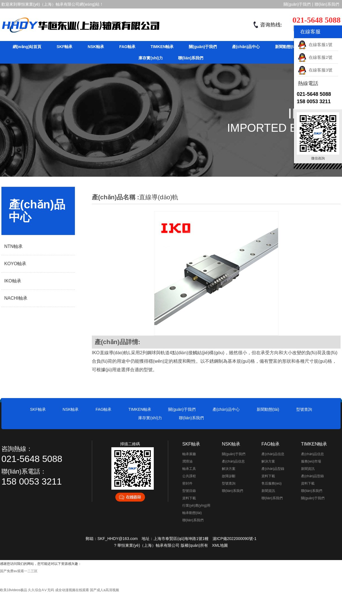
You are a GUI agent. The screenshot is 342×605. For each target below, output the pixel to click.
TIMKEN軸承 (162, 46)
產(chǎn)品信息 (233, 461)
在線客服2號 (315, 57)
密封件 (187, 483)
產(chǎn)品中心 (246, 46)
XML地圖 (220, 545)
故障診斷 (228, 476)
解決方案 (228, 469)
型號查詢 (304, 409)
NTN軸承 (13, 246)
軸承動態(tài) (192, 513)
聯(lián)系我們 (327, 4)
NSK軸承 (96, 46)
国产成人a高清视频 (104, 590)
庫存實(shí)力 (150, 58)
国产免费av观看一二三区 (19, 571)
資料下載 (189, 498)
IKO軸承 (12, 280)
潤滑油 (187, 461)
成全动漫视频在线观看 (72, 590)
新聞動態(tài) (286, 46)
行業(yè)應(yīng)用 (196, 505)
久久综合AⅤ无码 (41, 590)
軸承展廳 (189, 454)
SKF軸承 (64, 46)
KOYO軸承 (15, 263)
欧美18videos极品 (13, 590)
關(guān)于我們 (297, 4)
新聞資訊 (268, 491)
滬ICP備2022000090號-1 (235, 538)
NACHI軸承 (15, 298)
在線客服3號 (315, 70)
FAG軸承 (127, 46)
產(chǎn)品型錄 (272, 469)
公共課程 (189, 476)
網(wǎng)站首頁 (27, 46)
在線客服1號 (315, 44)
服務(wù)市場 (311, 461)
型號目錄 (189, 491)
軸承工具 (189, 469)
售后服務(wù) (271, 483)
